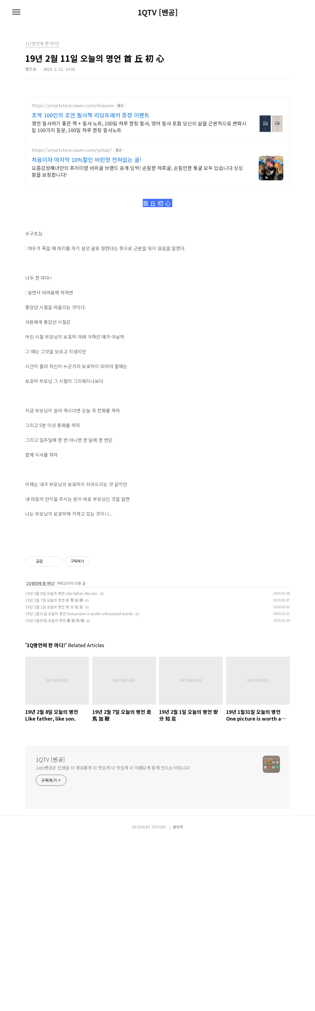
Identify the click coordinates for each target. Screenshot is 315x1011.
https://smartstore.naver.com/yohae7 (72, 150)
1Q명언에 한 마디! (40, 755)
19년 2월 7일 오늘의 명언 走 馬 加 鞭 (54, 772)
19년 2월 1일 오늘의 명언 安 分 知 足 (54, 778)
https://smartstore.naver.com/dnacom (73, 105)
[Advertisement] (157, 235)
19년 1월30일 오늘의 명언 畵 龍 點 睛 (54, 792)
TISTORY (158, 998)
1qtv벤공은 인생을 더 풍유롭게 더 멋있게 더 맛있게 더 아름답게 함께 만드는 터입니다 (113, 940)
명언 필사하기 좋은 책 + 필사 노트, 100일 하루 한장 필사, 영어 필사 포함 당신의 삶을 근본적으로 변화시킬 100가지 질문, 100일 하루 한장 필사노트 (139, 126)
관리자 (178, 998)
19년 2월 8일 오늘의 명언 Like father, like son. (61, 765)
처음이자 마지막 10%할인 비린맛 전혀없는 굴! (87, 159)
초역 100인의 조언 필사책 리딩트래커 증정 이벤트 (91, 115)
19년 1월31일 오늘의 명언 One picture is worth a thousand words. (79, 785)
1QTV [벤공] (158, 12)
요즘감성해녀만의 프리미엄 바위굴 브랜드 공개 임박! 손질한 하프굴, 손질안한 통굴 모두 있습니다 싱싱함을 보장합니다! (137, 171)
